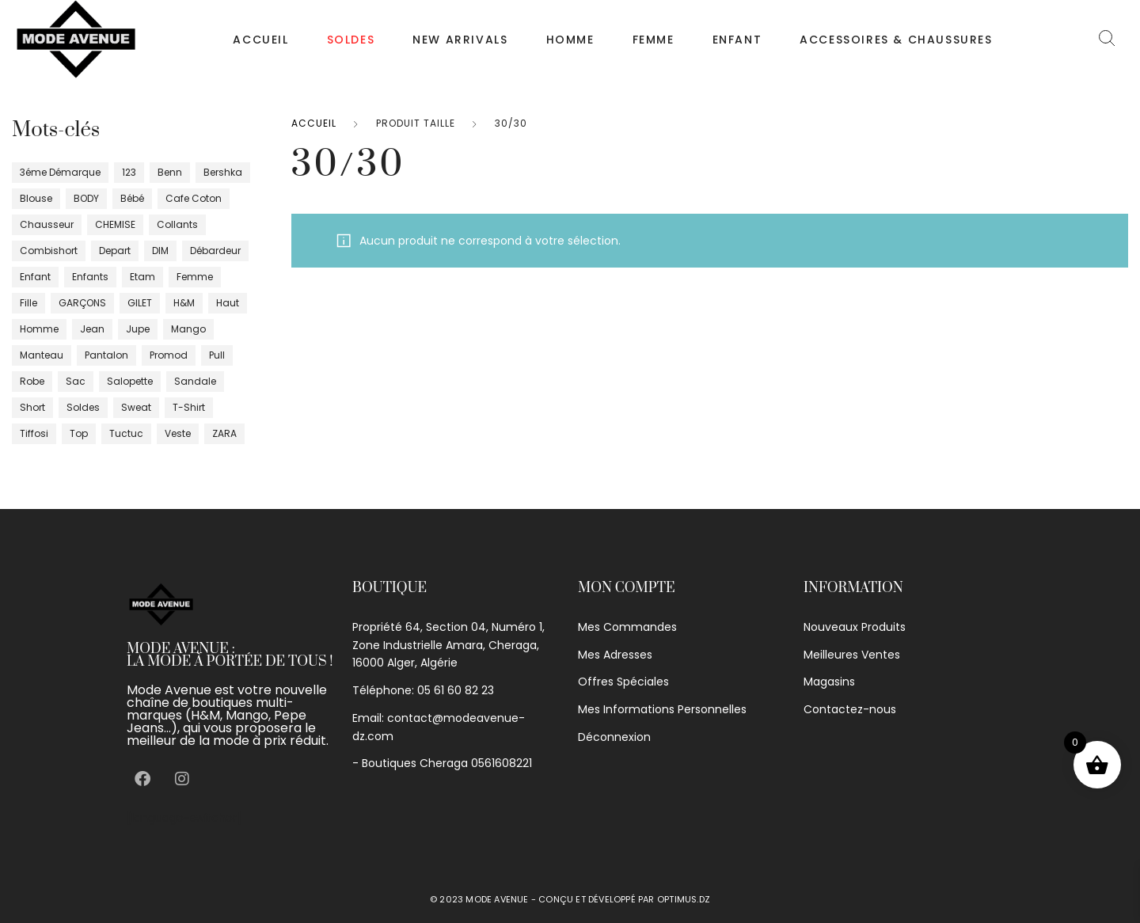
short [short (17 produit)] (32, 407)
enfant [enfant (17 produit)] (35, 276)
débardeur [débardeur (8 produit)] (215, 250)
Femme (653, 39)
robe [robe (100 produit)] (32, 381)
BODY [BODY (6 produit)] (86, 198)
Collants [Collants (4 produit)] (177, 224)
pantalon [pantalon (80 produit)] (106, 355)
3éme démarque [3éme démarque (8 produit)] (60, 172)
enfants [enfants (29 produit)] (90, 276)
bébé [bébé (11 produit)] (132, 198)
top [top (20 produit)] (79, 433)
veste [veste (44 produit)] (178, 433)
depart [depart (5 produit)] (115, 250)
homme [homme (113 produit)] (39, 329)
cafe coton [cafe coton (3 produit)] (193, 198)
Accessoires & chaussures (896, 39)
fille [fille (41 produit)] (28, 303)
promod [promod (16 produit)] (169, 355)
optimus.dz (683, 899)
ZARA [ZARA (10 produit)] (224, 433)
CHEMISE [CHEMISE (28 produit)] (115, 224)
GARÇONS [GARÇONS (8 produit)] (82, 303)
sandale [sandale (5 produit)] (195, 381)
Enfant (737, 39)
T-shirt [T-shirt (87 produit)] (189, 407)
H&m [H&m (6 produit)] (184, 303)
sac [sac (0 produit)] (76, 381)
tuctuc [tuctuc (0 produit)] (126, 433)
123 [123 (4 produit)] (129, 172)
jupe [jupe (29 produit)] (138, 329)
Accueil (260, 39)
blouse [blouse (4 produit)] (36, 198)
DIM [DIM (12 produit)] (160, 250)
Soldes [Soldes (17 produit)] (83, 407)
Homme (570, 39)
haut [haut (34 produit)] (227, 303)
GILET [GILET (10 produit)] (139, 303)
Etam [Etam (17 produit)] (142, 276)
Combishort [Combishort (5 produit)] (49, 250)
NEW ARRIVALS (459, 39)
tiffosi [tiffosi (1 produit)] (34, 433)
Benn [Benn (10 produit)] (170, 172)
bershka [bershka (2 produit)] (222, 172)
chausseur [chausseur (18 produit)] (47, 224)
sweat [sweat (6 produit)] (136, 407)
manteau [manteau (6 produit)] (41, 355)
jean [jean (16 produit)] (92, 329)
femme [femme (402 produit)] (195, 276)
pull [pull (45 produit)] (217, 355)
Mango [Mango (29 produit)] (188, 329)
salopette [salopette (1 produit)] (130, 381)
